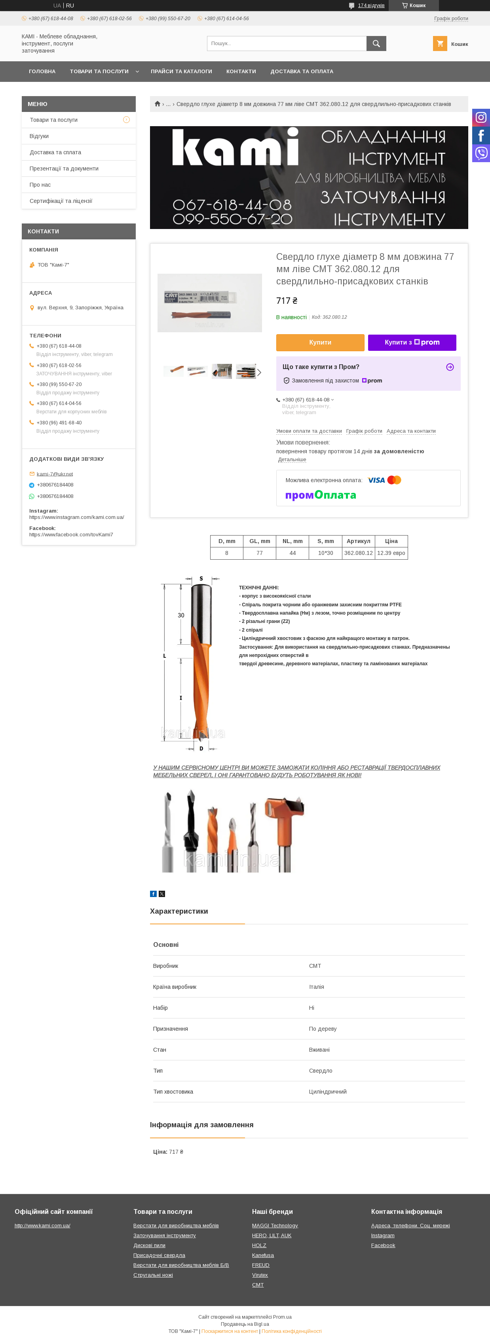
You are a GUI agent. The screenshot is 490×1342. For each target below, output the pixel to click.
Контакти (241, 71)
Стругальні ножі (153, 1275)
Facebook (383, 1245)
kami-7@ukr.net (55, 474)
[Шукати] (376, 43)
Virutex (260, 1275)
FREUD (261, 1265)
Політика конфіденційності (292, 1331)
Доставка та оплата (301, 71)
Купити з (412, 342)
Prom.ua (282, 1317)
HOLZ (259, 1245)
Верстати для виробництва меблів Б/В (181, 1265)
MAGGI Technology (275, 1225)
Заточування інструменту (164, 1235)
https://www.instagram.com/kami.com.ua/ (76, 517)
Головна (42, 71)
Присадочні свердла (159, 1255)
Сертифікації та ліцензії (61, 201)
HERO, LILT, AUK (271, 1235)
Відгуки (39, 136)
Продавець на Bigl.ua (245, 1324)
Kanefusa (263, 1255)
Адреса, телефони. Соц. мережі (410, 1225)
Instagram (383, 1235)
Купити (321, 342)
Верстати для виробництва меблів (176, 1225)
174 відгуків (371, 5)
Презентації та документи (64, 168)
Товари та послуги (99, 71)
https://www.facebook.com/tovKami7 (71, 535)
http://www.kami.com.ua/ (42, 1225)
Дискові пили (149, 1245)
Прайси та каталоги (181, 71)
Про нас (40, 185)
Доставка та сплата (55, 152)
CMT (258, 1285)
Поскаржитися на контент (229, 1331)
